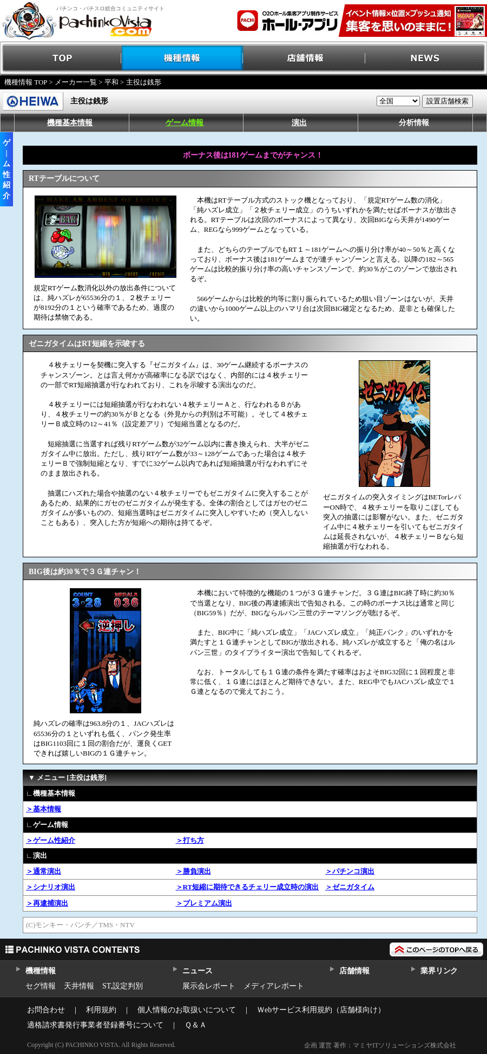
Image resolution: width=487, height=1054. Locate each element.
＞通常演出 (43, 871)
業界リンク (439, 971)
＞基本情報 (43, 809)
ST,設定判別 (122, 986)
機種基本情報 (70, 123)
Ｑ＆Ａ (196, 1025)
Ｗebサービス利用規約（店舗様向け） (321, 1010)
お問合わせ (46, 1010)
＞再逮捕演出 (47, 903)
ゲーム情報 (184, 123)
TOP (61, 58)
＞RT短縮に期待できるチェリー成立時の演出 (247, 887)
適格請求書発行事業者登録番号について (95, 1025)
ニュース (197, 971)
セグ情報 (40, 986)
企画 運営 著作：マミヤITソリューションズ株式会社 (380, 1045)
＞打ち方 (190, 840)
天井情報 (79, 986)
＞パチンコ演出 (349, 871)
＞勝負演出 (193, 871)
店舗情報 (304, 58)
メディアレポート (274, 986)
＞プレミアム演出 (204, 903)
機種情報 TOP (25, 82)
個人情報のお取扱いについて (186, 1010)
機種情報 (183, 58)
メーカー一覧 (76, 82)
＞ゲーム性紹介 (50, 840)
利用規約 (101, 1010)
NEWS (426, 58)
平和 (111, 82)
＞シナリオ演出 (50, 887)
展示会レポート (208, 986)
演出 (299, 123)
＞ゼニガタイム (349, 887)
